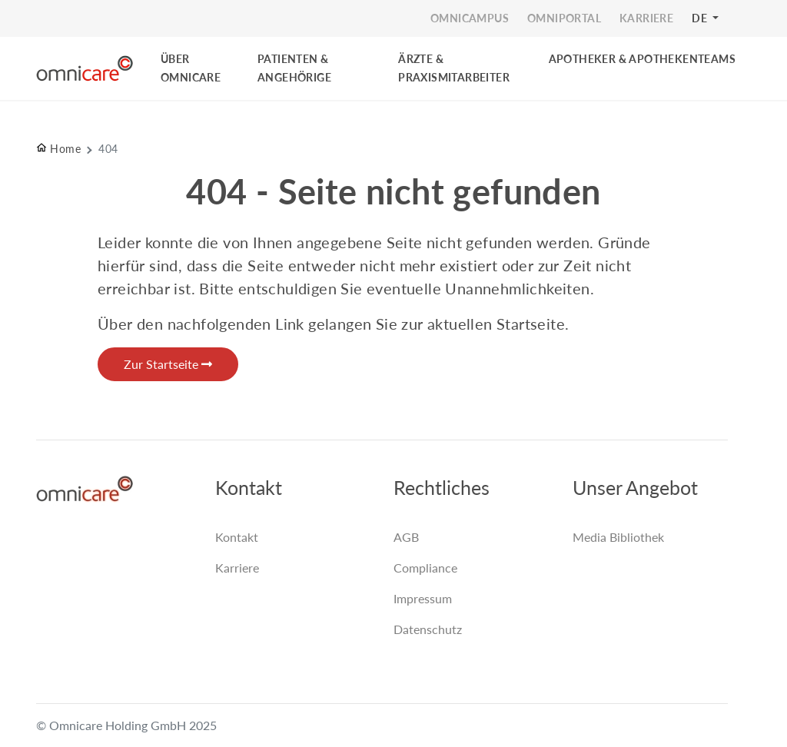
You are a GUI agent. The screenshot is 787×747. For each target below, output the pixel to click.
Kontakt (236, 537)
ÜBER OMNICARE (191, 68)
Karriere (237, 567)
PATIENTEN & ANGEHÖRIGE (294, 68)
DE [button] (700, 18)
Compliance (425, 567)
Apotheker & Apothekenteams (642, 58)
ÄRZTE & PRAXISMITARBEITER (454, 68)
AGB (406, 537)
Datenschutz (428, 629)
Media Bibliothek (618, 537)
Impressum (423, 598)
